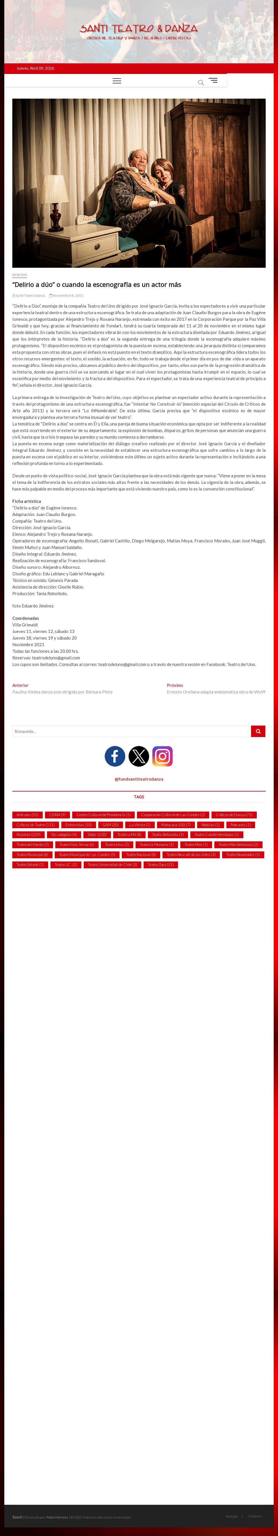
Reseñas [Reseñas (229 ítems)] (28, 834)
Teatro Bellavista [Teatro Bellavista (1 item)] (168, 834)
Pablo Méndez (57, 1517)
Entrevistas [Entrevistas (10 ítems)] (79, 824)
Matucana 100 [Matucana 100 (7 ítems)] (176, 824)
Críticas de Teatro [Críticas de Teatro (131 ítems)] (36, 824)
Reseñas (19, 275)
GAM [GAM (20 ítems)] (111, 824)
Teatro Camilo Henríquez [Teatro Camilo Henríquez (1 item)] (217, 834)
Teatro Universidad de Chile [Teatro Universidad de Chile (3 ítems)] (112, 864)
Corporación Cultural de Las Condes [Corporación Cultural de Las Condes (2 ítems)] (173, 814)
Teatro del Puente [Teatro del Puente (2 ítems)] (33, 844)
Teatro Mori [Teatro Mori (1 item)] (196, 844)
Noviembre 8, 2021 (66, 295)
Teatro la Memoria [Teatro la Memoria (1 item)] (157, 844)
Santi (17, 1516)
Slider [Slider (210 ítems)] (97, 834)
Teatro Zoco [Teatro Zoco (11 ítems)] (161, 864)
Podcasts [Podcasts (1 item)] (241, 824)
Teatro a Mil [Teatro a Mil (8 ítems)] (129, 834)
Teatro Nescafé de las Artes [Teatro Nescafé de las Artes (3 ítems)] (191, 854)
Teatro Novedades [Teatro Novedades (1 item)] (243, 854)
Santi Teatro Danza (28, 295)
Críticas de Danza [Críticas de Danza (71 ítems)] (234, 814)
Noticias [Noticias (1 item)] (210, 824)
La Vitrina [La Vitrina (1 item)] (140, 824)
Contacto (254, 1516)
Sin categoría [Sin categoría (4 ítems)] (64, 834)
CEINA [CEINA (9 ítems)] (57, 814)
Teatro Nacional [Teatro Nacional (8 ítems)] (141, 854)
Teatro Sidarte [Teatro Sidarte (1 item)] (30, 864)
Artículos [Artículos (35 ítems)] (27, 814)
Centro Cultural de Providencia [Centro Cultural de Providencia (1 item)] (103, 814)
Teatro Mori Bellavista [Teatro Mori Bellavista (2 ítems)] (238, 844)
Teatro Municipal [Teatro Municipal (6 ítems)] (32, 854)
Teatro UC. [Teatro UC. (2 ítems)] (66, 864)
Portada (232, 1516)
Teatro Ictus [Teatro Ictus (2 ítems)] (117, 844)
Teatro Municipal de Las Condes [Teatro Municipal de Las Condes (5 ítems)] (87, 854)
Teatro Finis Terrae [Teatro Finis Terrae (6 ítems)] (77, 844)
